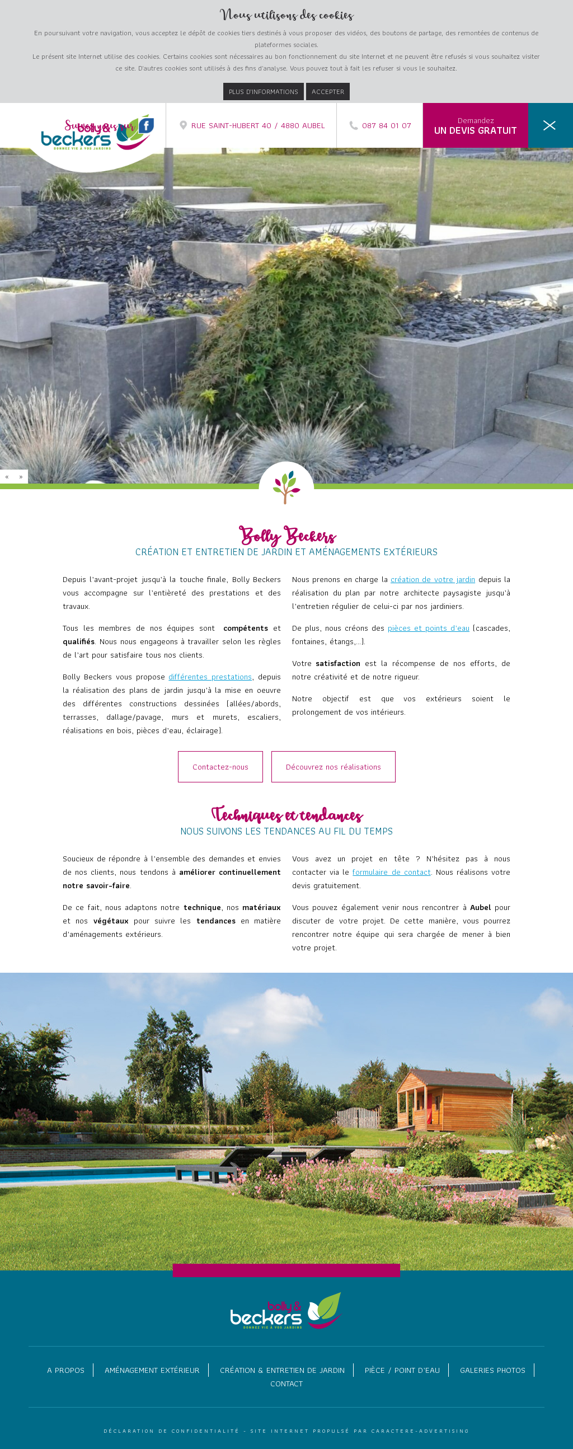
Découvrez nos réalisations (333, 766)
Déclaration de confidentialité (172, 1431)
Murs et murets (520, 277)
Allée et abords (520, 237)
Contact (286, 1383)
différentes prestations (210, 676)
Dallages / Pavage (516, 263)
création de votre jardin (433, 579)
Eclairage (530, 317)
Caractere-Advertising (421, 1431)
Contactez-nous (220, 766)
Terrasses (529, 250)
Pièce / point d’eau (402, 1370)
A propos (65, 1370)
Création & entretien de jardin (282, 1370)
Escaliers (530, 290)
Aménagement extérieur (152, 1370)
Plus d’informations (263, 91)
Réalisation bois (519, 304)
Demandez (475, 126)
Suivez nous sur (109, 126)
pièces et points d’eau (428, 628)
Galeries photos (492, 1370)
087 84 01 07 (379, 125)
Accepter (328, 91)
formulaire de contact (391, 872)
